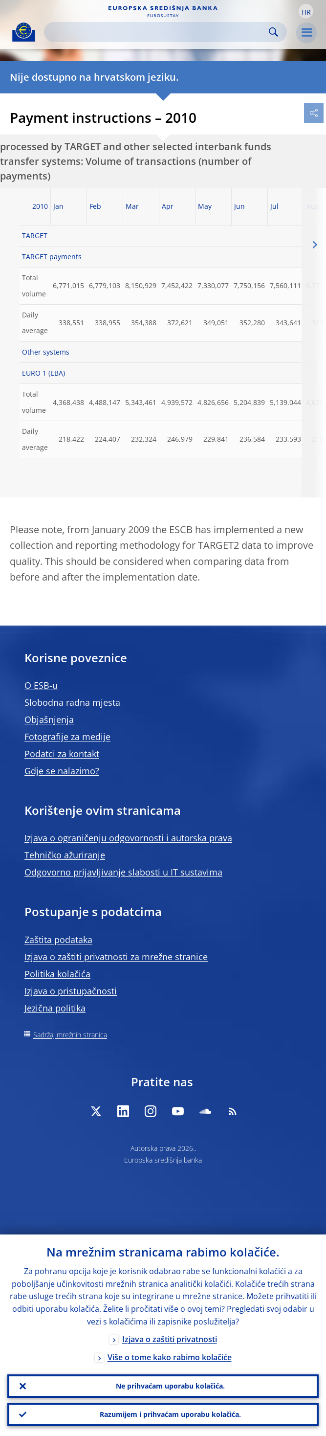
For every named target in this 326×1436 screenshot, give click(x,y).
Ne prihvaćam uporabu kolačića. (170, 1386)
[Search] (157, 32)
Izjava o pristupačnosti (70, 991)
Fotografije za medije (67, 736)
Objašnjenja (49, 719)
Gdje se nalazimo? (61, 771)
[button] (306, 11)
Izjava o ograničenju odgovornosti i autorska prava (128, 838)
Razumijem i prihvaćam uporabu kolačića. (170, 1414)
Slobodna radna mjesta (72, 702)
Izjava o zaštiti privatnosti (169, 1339)
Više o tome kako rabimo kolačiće (170, 1357)
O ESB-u (41, 685)
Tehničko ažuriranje (64, 855)
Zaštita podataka (58, 939)
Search (273, 32)
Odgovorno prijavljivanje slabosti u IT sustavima (123, 872)
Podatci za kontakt (61, 754)
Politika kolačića (57, 974)
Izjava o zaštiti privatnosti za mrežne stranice (116, 957)
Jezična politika (55, 1008)
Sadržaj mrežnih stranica (70, 1034)
